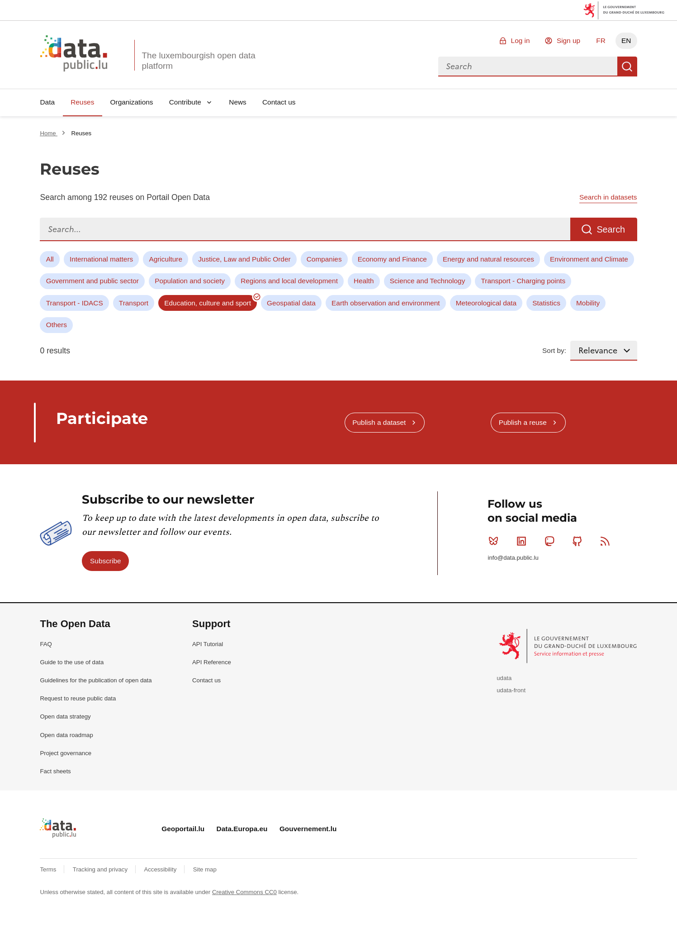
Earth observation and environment (385, 303)
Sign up (568, 40)
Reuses (82, 102)
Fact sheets (55, 771)
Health (364, 281)
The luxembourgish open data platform (198, 61)
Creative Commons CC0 (244, 892)
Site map (205, 869)
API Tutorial (207, 644)
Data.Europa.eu (242, 829)
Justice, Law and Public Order (244, 259)
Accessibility (161, 869)
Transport (133, 303)
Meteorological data (486, 303)
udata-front (511, 690)
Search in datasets (608, 197)
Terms (49, 869)
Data (47, 102)
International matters (101, 259)
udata (504, 678)
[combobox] (527, 66)
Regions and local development (289, 281)
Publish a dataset (379, 422)
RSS (607, 541)
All (50, 259)
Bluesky (495, 541)
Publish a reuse (523, 422)
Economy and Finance (392, 259)
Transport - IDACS (74, 303)
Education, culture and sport (207, 303)
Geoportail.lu (182, 829)
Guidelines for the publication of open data (95, 680)
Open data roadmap (66, 735)
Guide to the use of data (72, 662)
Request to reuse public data (78, 698)
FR (601, 40)
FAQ (46, 644)
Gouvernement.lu (308, 829)
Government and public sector (92, 281)
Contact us (279, 102)
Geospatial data (291, 303)
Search (627, 66)
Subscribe (105, 561)
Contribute (185, 102)
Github (579, 541)
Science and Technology (427, 281)
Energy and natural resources (488, 259)
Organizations (131, 102)
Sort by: (554, 350)
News (237, 102)
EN (626, 40)
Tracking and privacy (101, 869)
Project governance (65, 753)
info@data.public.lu (513, 557)
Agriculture (165, 259)
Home (48, 133)
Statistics (546, 303)
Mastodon (551, 541)
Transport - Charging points (523, 281)
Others (56, 324)
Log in (520, 40)
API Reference (211, 662)
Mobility (588, 303)
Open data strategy (65, 716)
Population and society (190, 281)
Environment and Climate (589, 259)
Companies (324, 259)
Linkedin (523, 541)
